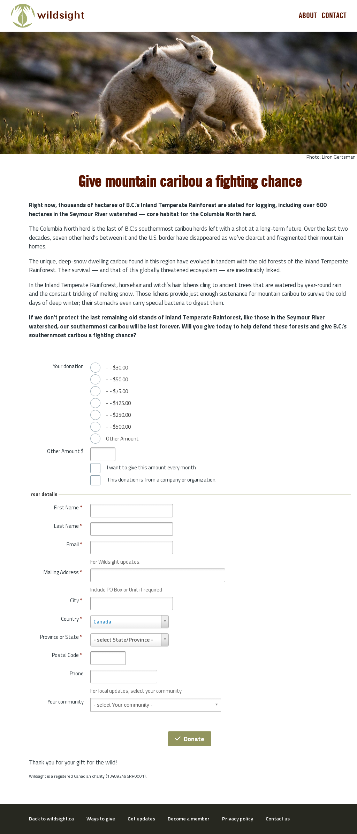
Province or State (61, 637)
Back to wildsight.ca (51, 819)
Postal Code (67, 655)
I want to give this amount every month (151, 467)
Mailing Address (63, 572)
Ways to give (100, 819)
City (76, 600)
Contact (334, 15)
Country (71, 619)
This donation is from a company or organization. (162, 480)
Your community (65, 702)
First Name (68, 507)
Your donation (68, 366)
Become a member (189, 819)
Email (74, 544)
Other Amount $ (65, 451)
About (308, 15)
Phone (77, 673)
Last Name (68, 526)
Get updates (141, 819)
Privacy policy (237, 819)
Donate (189, 739)
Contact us (278, 819)
